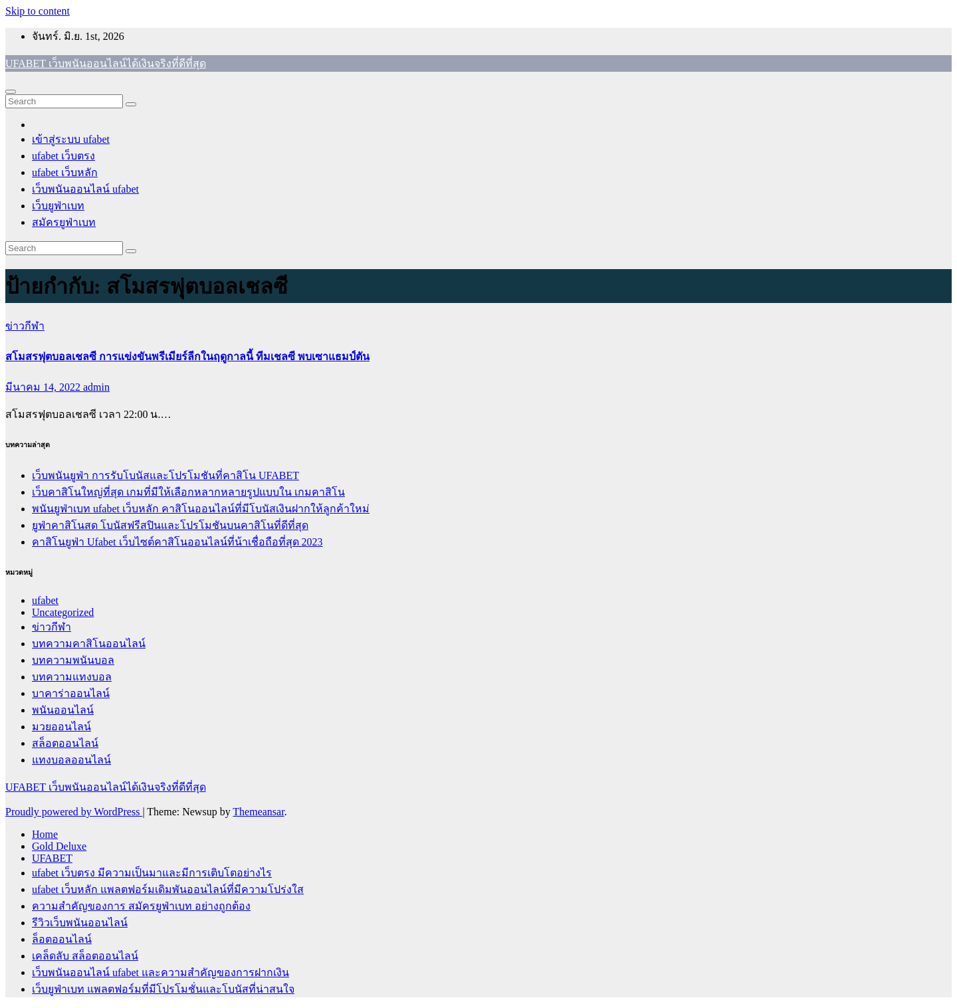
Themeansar (258, 811)
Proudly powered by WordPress (73, 811)
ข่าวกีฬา (25, 326)
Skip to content (37, 11)
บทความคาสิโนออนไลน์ (89, 643)
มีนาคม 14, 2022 (44, 387)
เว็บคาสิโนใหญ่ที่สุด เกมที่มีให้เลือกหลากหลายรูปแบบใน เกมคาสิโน (188, 492)
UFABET (52, 858)
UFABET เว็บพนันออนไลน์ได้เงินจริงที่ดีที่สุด (105, 63)
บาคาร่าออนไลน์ (71, 693)
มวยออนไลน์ (61, 726)
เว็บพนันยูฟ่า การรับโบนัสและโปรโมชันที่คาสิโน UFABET (165, 475)
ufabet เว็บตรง (63, 155)
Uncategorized (63, 612)
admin (96, 387)
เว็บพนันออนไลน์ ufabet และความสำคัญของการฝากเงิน (160, 972)
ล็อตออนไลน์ (62, 939)
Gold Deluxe (59, 846)
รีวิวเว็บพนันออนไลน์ (80, 922)
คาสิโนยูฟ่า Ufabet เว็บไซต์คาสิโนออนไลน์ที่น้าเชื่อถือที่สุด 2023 (177, 542)
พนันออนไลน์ (63, 710)
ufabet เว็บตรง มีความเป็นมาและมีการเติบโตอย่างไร (152, 872)
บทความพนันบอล (73, 660)
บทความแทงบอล (72, 676)
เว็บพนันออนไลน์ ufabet (85, 189)
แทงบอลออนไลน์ (71, 759)
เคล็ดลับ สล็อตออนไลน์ (85, 955)
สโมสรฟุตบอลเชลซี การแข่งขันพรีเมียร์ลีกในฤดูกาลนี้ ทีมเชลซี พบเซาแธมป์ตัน (187, 356)
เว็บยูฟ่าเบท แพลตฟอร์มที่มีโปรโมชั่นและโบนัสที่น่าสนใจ (163, 989)
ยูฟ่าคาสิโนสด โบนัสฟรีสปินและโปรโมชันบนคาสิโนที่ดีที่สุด (170, 525)
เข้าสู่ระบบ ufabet (71, 139)
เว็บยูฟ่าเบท (58, 205)
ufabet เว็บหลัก (65, 172)
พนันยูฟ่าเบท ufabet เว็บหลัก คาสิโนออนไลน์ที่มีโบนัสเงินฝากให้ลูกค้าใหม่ (201, 508)
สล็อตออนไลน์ (65, 743)
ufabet (45, 600)
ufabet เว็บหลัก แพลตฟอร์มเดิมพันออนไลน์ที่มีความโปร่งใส (168, 889)
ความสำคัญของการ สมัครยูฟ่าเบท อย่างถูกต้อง (141, 906)
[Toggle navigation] (10, 92)
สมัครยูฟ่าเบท (64, 222)
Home (45, 834)
